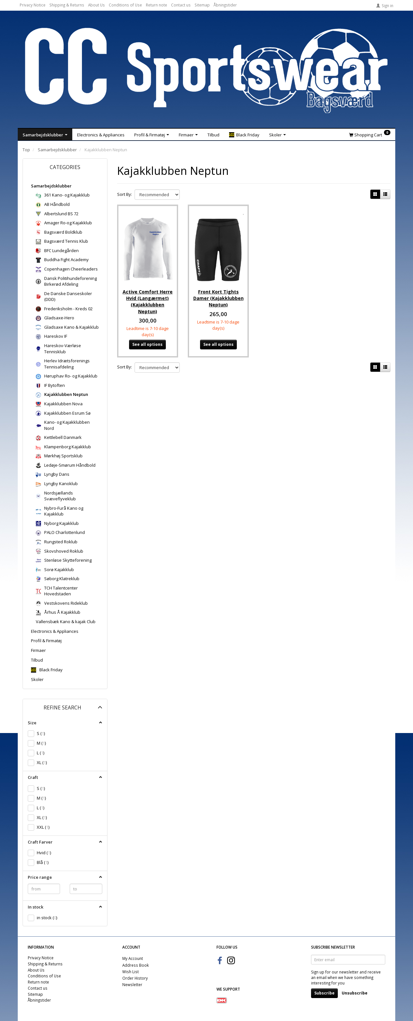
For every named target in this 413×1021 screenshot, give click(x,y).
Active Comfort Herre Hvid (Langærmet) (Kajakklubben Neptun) (148, 298)
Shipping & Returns (66, 4)
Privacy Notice (32, 4)
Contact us (181, 4)
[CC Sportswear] (206, 70)
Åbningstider (225, 4)
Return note (156, 4)
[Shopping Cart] (369, 134)
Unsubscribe (355, 993)
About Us (96, 4)
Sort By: (124, 194)
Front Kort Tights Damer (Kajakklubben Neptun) (218, 295)
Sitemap (202, 4)
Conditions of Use (125, 4)
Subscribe (324, 993)
